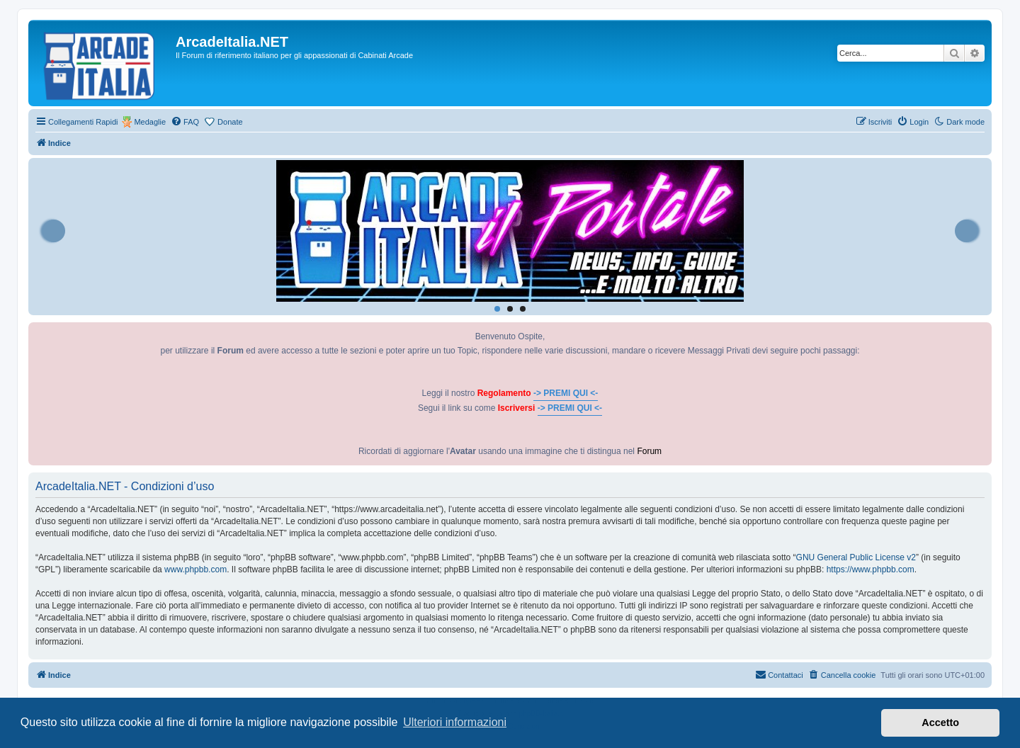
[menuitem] (185, 121)
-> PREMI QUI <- (565, 393)
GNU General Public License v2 (856, 557)
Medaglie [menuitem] (150, 122)
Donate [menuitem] (229, 122)
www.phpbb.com (195, 569)
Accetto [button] (940, 722)
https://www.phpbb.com (870, 569)
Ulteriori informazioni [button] (454, 722)
